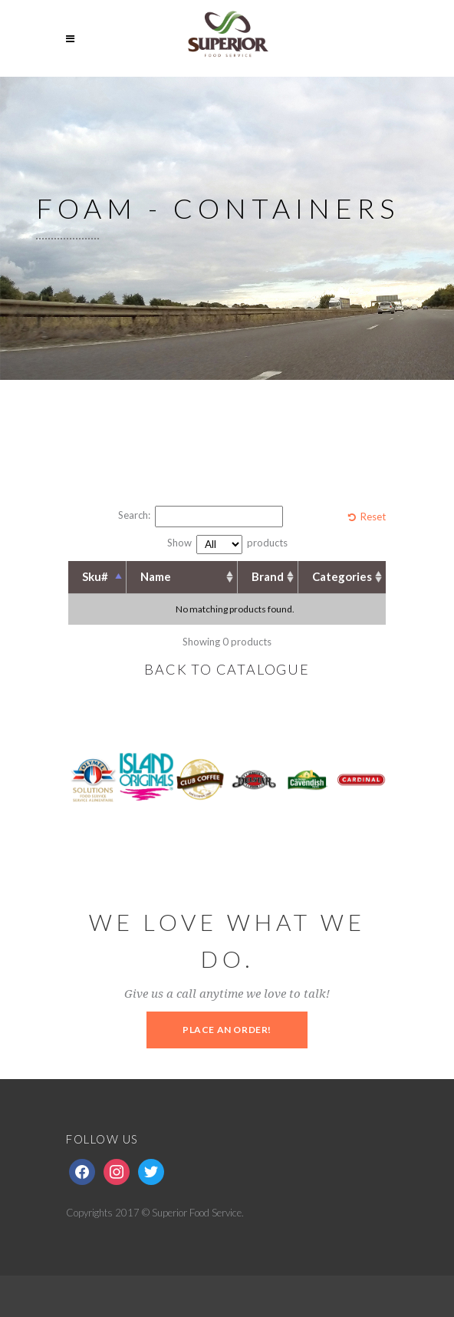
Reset (373, 516)
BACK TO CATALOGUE (227, 669)
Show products (227, 544)
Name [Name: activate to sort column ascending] (155, 576)
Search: (200, 516)
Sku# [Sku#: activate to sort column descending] (95, 576)
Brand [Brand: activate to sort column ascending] (268, 576)
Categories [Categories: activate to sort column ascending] (342, 576)
